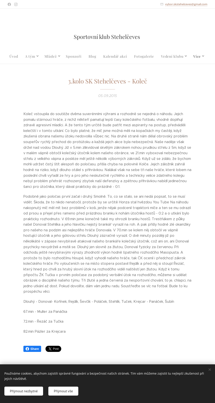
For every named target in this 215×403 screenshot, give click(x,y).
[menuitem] (18, 56)
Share (32, 349)
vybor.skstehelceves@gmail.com (186, 4)
